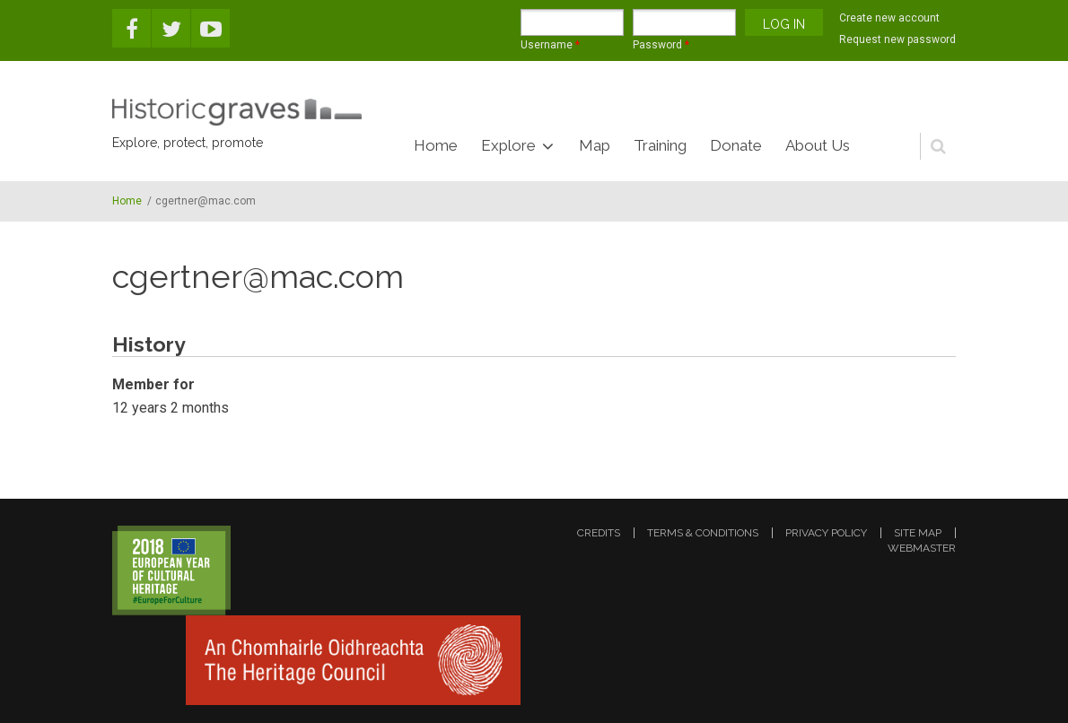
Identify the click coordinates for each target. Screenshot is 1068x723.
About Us (817, 145)
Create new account (889, 18)
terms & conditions (702, 532)
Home (436, 145)
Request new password (897, 39)
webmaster (922, 548)
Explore (508, 145)
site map (917, 532)
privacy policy (826, 532)
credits (598, 532)
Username (550, 45)
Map (594, 145)
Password (661, 45)
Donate (736, 145)
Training (660, 145)
